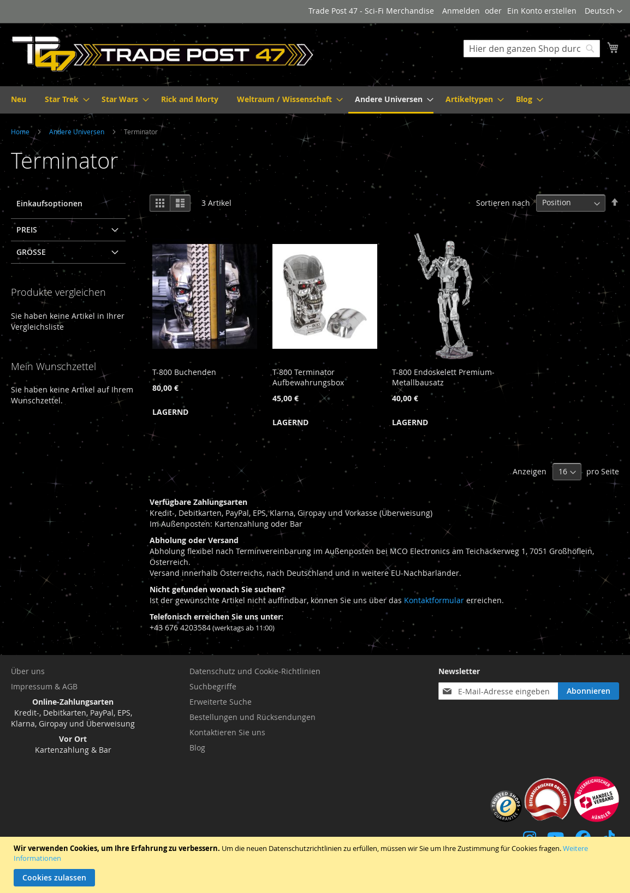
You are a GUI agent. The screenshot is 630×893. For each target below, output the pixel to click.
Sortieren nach (503, 202)
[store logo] (163, 54)
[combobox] (531, 48)
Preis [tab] (26, 229)
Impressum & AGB (44, 686)
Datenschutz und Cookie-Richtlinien (254, 671)
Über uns (28, 671)
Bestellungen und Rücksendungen (252, 717)
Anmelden (461, 10)
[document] (316, 864)
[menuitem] (18, 99)
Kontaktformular (434, 600)
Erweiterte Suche (220, 701)
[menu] (315, 100)
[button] (603, 11)
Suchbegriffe (212, 686)
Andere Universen (77, 131)
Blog (197, 747)
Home (21, 131)
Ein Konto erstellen (541, 10)
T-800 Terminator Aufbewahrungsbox (308, 377)
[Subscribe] (588, 691)
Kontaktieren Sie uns (227, 732)
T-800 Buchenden (184, 372)
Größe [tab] (31, 252)
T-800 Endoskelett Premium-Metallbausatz (443, 377)
